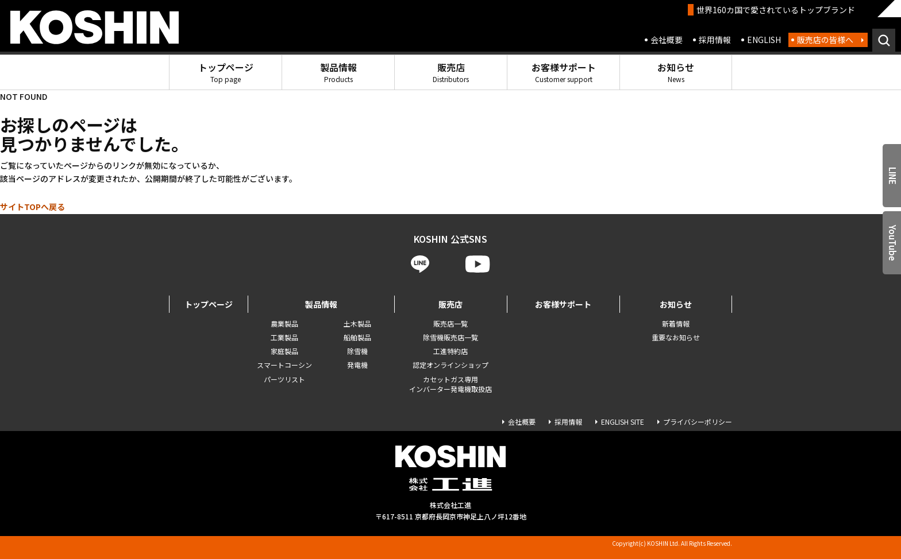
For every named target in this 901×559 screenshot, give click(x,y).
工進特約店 (450, 351)
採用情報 (715, 39)
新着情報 (676, 323)
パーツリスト (284, 379)
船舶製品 (357, 337)
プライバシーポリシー (697, 421)
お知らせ (675, 72)
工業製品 (284, 337)
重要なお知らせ (676, 337)
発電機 (357, 365)
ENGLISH (764, 39)
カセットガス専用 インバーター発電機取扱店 (450, 384)
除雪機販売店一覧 (450, 337)
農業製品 (284, 323)
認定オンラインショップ (450, 365)
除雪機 (357, 351)
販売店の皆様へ (825, 39)
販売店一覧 (450, 323)
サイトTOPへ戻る (32, 206)
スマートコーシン (284, 365)
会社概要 (666, 39)
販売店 (451, 72)
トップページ (225, 72)
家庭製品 (284, 351)
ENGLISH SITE (622, 421)
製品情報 (338, 72)
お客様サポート (564, 72)
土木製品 (357, 323)
